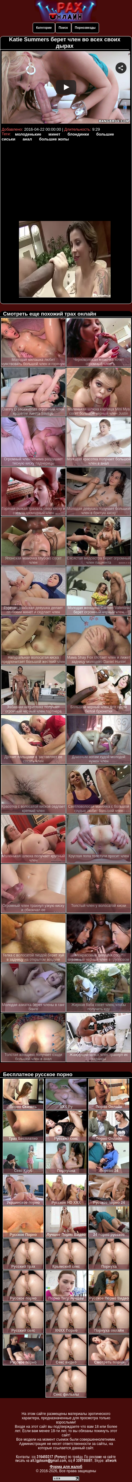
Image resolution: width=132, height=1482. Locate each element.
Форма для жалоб (66, 1467)
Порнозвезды (85, 27)
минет (55, 134)
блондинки (78, 134)
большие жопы (54, 139)
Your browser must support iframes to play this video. (66, 88)
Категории (44, 27)
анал (27, 139)
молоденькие (28, 134)
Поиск (63, 27)
